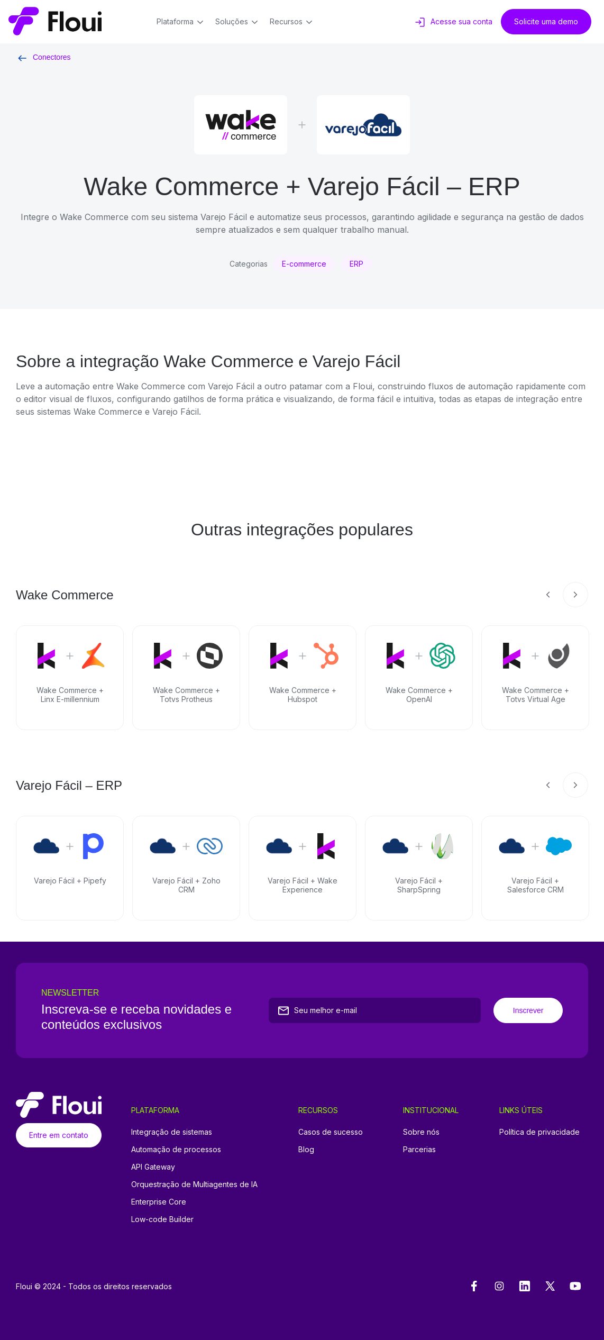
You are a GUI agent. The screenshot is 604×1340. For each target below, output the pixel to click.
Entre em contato (58, 1135)
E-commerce (304, 263)
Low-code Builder (162, 1219)
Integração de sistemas (171, 1131)
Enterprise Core (158, 1201)
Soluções (238, 22)
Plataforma (182, 22)
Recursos (293, 22)
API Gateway (153, 1166)
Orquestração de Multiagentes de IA (194, 1184)
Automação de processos (176, 1149)
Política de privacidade (539, 1131)
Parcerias (419, 1149)
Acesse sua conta (453, 22)
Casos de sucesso (330, 1131)
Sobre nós (421, 1131)
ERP (356, 263)
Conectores (43, 57)
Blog (306, 1149)
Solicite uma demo (546, 21)
